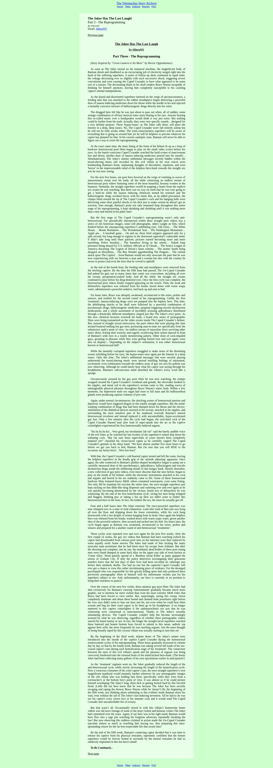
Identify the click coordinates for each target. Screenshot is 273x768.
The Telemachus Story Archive (136, 3)
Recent (146, 6)
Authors (136, 6)
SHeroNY (101, 28)
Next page (93, 753)
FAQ (153, 6)
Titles (127, 6)
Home (120, 6)
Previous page (95, 35)
